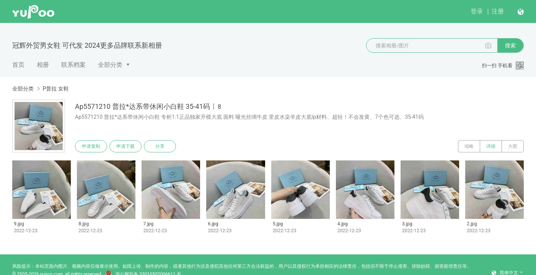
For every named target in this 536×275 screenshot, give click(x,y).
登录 (477, 11)
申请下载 (125, 146)
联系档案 (73, 64)
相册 (43, 64)
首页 (18, 64)
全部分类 (110, 64)
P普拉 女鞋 (55, 89)
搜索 (510, 45)
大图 (512, 146)
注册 (498, 11)
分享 (160, 146)
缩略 (469, 146)
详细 (490, 146)
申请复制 (91, 146)
